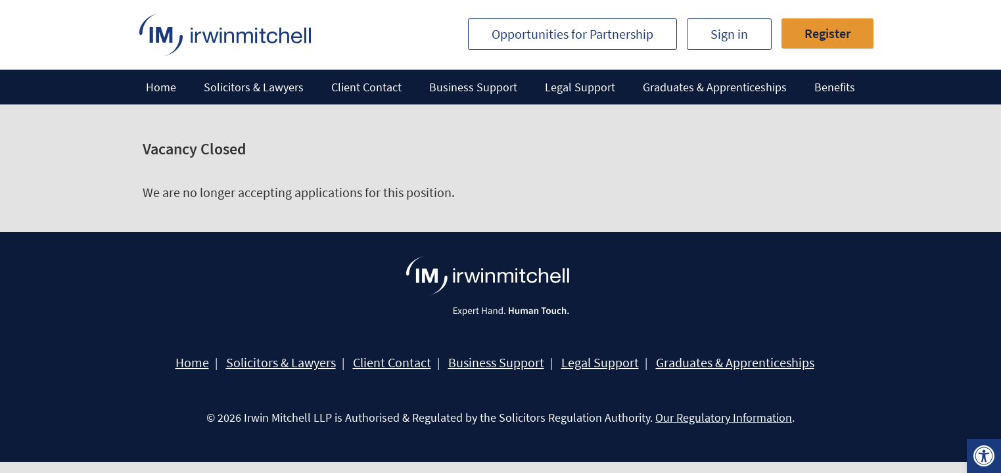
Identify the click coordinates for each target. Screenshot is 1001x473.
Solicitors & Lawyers (254, 87)
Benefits (834, 87)
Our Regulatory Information (723, 417)
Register (827, 33)
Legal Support (580, 87)
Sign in (729, 34)
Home (161, 87)
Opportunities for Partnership (572, 34)
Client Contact (366, 87)
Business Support (473, 87)
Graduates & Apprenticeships (715, 87)
